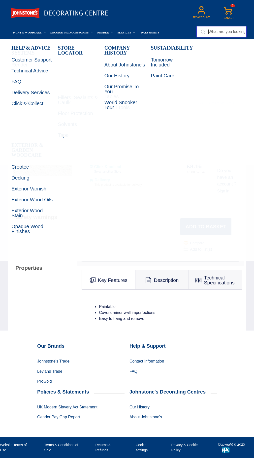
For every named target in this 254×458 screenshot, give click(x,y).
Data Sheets (150, 32)
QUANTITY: (157, 115)
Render (105, 32)
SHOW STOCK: (98, 158)
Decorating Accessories (71, 32)
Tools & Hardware (75, 44)
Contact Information (146, 361)
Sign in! (223, 191)
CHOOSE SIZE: (97, 115)
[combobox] (221, 31)
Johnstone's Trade (53, 361)
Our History (139, 407)
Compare (194, 243)
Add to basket (206, 226)
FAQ (133, 371)
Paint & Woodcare (29, 32)
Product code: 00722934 (168, 140)
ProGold (44, 381)
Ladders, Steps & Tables (109, 44)
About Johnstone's (145, 417)
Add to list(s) (198, 248)
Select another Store (107, 171)
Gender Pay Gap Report (58, 417)
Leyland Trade (49, 371)
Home (16, 44)
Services (126, 32)
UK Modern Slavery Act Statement (67, 407)
